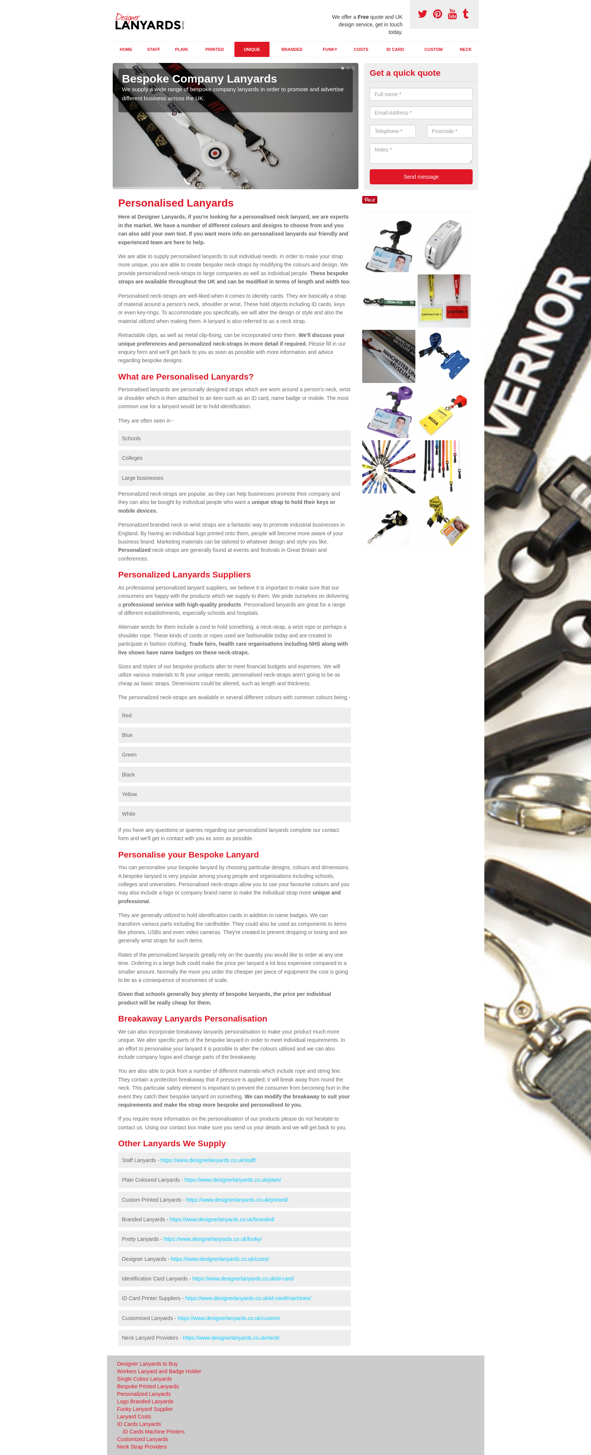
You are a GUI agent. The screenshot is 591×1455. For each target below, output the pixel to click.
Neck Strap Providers (142, 1447)
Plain (181, 49)
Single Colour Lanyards (144, 1379)
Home (126, 49)
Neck (466, 49)
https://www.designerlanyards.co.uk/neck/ (231, 1338)
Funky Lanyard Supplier (145, 1409)
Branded (292, 49)
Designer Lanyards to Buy (147, 1364)
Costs (361, 49)
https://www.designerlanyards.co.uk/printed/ (237, 1200)
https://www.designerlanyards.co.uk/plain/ (232, 1180)
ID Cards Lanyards (139, 1424)
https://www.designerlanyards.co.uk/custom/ (229, 1318)
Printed (214, 49)
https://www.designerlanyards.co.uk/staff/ (208, 1160)
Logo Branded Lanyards (145, 1401)
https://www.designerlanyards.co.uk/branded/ (222, 1219)
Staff (153, 49)
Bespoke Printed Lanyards (148, 1386)
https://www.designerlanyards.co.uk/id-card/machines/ (248, 1298)
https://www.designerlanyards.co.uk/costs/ (220, 1259)
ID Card (395, 49)
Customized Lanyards (142, 1439)
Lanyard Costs (134, 1417)
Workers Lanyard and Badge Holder (159, 1371)
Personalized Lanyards (144, 1394)
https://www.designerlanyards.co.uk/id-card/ (243, 1279)
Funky (330, 49)
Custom (433, 49)
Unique (252, 49)
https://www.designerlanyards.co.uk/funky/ (213, 1239)
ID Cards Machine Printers (154, 1432)
